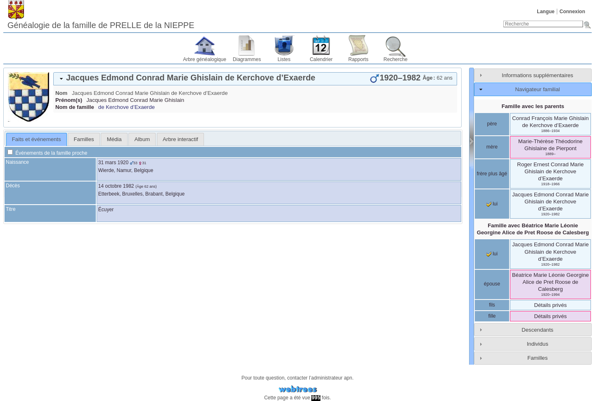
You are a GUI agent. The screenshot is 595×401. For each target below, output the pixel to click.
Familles (537, 358)
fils (492, 305)
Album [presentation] (142, 139)
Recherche (396, 59)
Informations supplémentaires (537, 75)
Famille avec (533, 229)
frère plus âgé (492, 174)
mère (492, 147)
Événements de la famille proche (47, 153)
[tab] (255, 78)
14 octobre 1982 (116, 186)
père (492, 124)
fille (491, 316)
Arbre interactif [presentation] (180, 139)
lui (492, 204)
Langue (546, 11)
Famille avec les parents (533, 106)
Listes (283, 59)
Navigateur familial (537, 89)
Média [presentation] (114, 139)
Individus (537, 344)
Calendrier (321, 59)
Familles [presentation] (84, 139)
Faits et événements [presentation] (36, 139)
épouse (492, 284)
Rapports (358, 59)
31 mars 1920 (113, 162)
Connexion (572, 11)
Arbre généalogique (204, 59)
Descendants (537, 330)
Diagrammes (247, 59)
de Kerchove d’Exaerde (126, 107)
